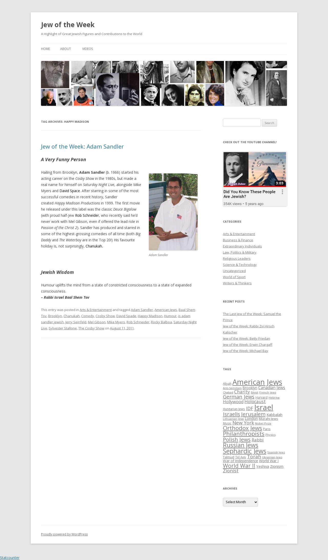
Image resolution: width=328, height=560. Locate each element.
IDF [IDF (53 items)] (249, 408)
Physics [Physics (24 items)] (270, 435)
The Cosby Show (91, 328)
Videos (87, 49)
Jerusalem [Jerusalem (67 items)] (253, 414)
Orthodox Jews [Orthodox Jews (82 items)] (242, 428)
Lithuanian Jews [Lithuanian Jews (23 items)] (233, 419)
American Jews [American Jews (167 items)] (257, 382)
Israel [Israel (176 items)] (263, 407)
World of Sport (234, 277)
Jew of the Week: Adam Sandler (82, 146)
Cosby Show (105, 316)
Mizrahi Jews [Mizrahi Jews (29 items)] (268, 418)
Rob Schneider (138, 322)
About (65, 49)
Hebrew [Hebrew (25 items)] (274, 397)
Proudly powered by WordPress (64, 534)
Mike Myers (116, 322)
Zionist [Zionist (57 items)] (231, 470)
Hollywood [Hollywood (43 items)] (233, 402)
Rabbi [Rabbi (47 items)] (258, 440)
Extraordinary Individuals (242, 246)
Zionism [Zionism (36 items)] (276, 466)
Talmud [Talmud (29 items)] (228, 457)
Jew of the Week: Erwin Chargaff (247, 344)
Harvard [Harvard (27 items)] (261, 397)
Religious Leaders (237, 258)
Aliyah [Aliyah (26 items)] (227, 383)
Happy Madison (150, 316)
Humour (170, 316)
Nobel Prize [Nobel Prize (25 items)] (263, 423)
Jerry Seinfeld (75, 322)
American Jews (166, 309)
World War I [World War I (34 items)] (269, 460)
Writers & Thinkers (237, 283)
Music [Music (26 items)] (227, 423)
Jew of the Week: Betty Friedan (246, 338)
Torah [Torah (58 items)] (254, 456)
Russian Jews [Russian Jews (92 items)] (240, 445)
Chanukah (72, 316)
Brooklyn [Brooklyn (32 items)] (250, 387)
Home (45, 49)
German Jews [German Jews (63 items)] (238, 396)
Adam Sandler (142, 309)
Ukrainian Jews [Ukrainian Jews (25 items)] (272, 457)
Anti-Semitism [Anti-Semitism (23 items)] (232, 388)
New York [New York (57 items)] (243, 422)
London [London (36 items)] (251, 418)
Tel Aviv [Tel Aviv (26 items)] (240, 457)
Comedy (87, 316)
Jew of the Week (68, 24)
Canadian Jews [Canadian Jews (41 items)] (271, 387)
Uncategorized (234, 270)
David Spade (126, 316)
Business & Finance (238, 240)
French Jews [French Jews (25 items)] (267, 392)
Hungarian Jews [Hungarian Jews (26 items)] (234, 409)
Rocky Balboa (161, 322)
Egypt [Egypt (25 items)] (254, 392)
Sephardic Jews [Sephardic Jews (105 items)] (244, 451)
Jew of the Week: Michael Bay (245, 350)
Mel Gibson (97, 322)
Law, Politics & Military (240, 252)
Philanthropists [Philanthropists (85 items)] (243, 434)
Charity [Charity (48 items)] (242, 392)
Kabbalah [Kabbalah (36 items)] (274, 414)
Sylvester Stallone (63, 328)
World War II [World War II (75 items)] (239, 465)
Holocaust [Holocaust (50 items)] (255, 401)
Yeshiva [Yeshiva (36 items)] (262, 466)
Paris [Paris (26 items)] (267, 429)
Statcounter (9, 557)
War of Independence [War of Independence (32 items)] (240, 460)
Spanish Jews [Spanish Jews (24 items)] (276, 452)
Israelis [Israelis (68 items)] (231, 414)
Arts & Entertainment (96, 309)
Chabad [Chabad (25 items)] (228, 392)
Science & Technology (240, 264)
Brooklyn (55, 316)
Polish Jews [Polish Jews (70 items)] (237, 439)
